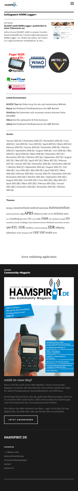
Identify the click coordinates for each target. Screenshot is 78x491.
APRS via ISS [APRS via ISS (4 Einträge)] (48, 214)
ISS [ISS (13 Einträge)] (68, 218)
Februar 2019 (12, 147)
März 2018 (35, 153)
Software (8, 23)
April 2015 (11, 183)
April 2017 (34, 160)
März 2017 (49, 160)
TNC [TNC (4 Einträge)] (31, 233)
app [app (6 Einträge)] (22, 213)
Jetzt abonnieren (20, 419)
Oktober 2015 (33, 176)
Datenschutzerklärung (13, 456)
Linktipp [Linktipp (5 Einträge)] (24, 222)
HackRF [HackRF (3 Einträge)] (62, 219)
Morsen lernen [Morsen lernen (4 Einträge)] (39, 222)
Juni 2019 (33, 143)
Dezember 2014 (24, 186)
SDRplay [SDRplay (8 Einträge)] (60, 227)
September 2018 (23, 150)
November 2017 (13, 157)
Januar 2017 (21, 163)
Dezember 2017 (52, 153)
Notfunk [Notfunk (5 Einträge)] (50, 222)
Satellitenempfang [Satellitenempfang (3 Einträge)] (40, 228)
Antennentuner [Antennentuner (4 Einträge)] (13, 214)
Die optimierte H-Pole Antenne (32, 119)
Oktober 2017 (33, 157)
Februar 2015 (44, 183)
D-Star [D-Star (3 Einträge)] (33, 219)
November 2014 (44, 186)
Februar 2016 (22, 173)
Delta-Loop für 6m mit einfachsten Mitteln (44, 104)
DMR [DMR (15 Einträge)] (44, 218)
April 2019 (48, 143)
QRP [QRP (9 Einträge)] (8, 227)
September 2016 (33, 166)
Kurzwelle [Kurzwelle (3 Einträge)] (16, 222)
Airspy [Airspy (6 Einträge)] (9, 207)
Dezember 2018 (48, 147)
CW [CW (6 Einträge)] (29, 218)
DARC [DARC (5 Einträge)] (38, 218)
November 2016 (59, 163)
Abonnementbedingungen (15, 460)
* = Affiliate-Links (11, 452)
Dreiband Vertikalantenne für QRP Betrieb (37, 108)
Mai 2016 (35, 170)
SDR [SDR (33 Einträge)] (51, 227)
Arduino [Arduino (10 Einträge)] (58, 213)
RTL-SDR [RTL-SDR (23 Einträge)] (18, 227)
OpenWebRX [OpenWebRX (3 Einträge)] (59, 222)
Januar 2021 (12, 140)
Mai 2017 (19, 160)
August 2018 (42, 150)
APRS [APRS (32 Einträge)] (28, 213)
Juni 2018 (57, 150)
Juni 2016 (20, 170)
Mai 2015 (58, 180)
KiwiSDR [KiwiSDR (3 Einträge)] (9, 222)
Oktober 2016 (14, 166)
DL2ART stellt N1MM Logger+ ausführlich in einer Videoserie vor (25, 27)
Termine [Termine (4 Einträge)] (25, 233)
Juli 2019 (20, 143)
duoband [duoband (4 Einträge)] (56, 219)
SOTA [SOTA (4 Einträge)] (19, 233)
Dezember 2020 (31, 140)
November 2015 (14, 176)
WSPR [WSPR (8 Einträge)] (48, 232)
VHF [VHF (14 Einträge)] (42, 232)
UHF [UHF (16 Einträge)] (36, 232)
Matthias (11, 112)
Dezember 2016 (39, 163)
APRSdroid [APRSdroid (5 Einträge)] (38, 213)
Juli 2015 (28, 180)
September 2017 (52, 157)
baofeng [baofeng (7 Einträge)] (15, 218)
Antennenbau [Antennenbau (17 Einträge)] (59, 207)
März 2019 (63, 143)
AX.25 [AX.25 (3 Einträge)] (8, 219)
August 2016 (52, 166)
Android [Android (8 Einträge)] (34, 208)
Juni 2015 (43, 180)
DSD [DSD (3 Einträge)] (50, 219)
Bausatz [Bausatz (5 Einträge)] (23, 218)
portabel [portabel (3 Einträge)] (66, 222)
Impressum (9, 468)
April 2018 (20, 153)
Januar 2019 (30, 147)
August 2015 (12, 180)
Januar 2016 (41, 173)
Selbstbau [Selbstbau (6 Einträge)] (11, 232)
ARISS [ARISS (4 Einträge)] (66, 214)
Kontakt (7, 464)
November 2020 (51, 140)
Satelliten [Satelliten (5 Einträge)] (29, 227)
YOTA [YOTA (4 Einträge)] (55, 233)
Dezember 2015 (59, 173)
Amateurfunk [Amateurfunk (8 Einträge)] (21, 208)
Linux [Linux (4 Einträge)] (30, 222)
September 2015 (54, 176)
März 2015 (27, 183)
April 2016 (49, 170)
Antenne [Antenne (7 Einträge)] (43, 207)
